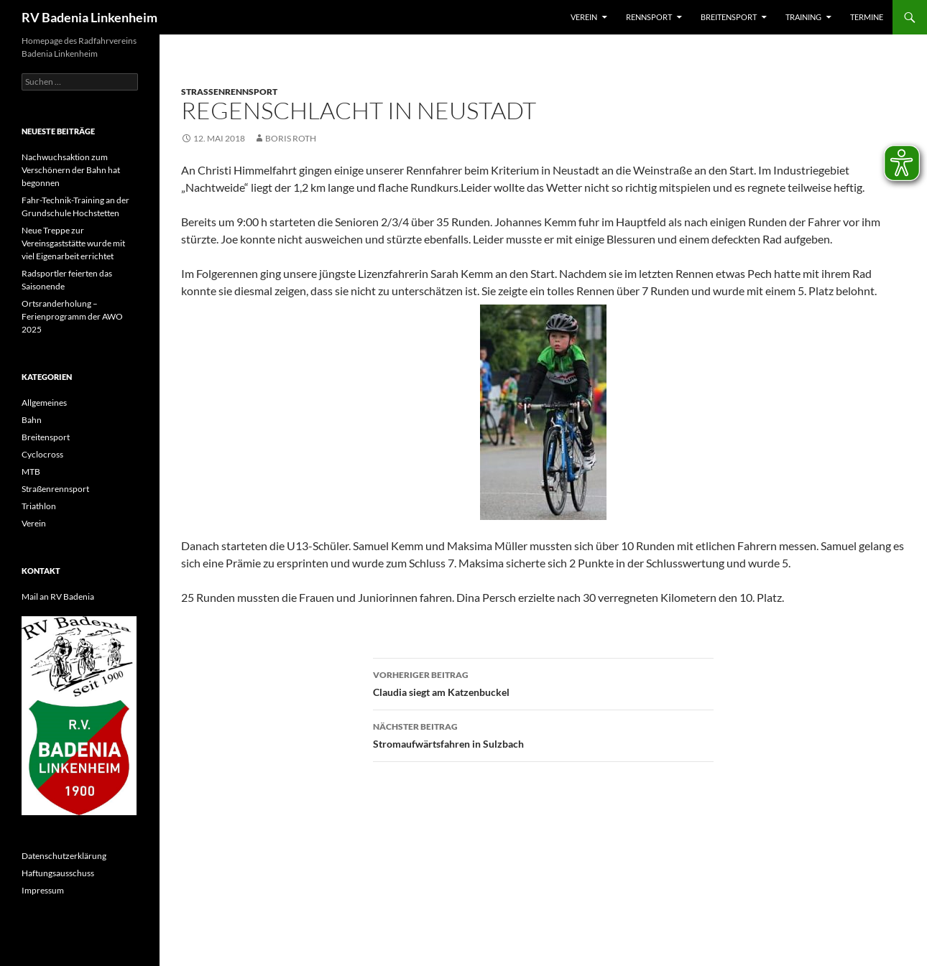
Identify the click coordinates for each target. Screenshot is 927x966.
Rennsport (649, 17)
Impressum (43, 890)
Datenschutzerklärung (64, 855)
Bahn (32, 419)
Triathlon (39, 506)
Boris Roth (290, 138)
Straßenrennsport (229, 91)
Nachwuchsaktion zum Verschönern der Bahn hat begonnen (71, 170)
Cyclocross (42, 454)
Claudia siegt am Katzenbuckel (543, 682)
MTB (31, 471)
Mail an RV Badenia (58, 596)
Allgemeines (44, 402)
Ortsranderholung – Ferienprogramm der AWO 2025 (72, 316)
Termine (866, 17)
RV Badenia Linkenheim (89, 17)
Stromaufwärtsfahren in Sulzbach (543, 734)
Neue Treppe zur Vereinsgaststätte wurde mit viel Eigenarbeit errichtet (73, 243)
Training (803, 17)
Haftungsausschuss (58, 873)
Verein (584, 17)
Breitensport (729, 17)
